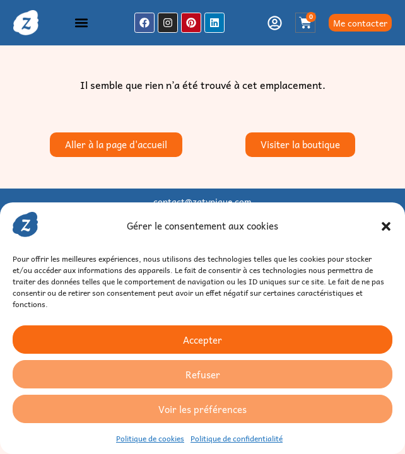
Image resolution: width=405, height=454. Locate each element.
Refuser (202, 374)
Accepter (202, 339)
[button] (386, 226)
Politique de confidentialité (237, 438)
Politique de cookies (150, 438)
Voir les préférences (202, 409)
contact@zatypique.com (202, 201)
